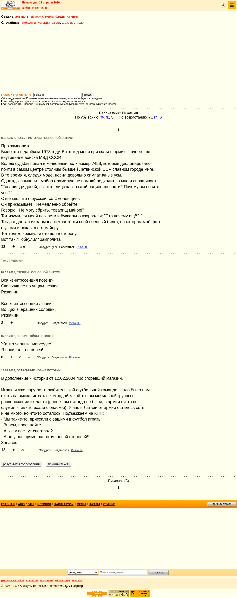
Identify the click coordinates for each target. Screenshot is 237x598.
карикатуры (64, 504)
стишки (72, 16)
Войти (26, 8)
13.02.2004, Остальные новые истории (31, 370)
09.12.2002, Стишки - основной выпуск (31, 272)
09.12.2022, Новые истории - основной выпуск (37, 138)
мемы (49, 16)
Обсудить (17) (48, 247)
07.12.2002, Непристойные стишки (27, 336)
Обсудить (43, 323)
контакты (32, 580)
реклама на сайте (12, 580)
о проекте (46, 580)
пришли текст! (221, 504)
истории (37, 16)
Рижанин (82, 247)
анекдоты (22, 16)
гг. (107, 117)
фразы (60, 16)
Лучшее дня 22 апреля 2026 (41, 2)
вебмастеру (62, 580)
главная (8, 504)
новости (77, 580)
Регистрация (40, 8)
